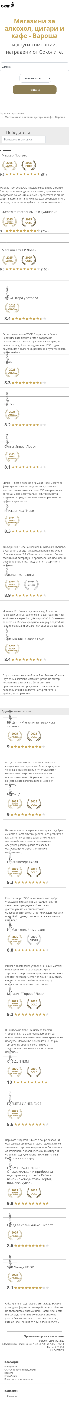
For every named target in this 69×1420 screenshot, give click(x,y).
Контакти (12, 1396)
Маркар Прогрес (14, 155)
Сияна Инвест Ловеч (20, 446)
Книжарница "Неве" (19, 510)
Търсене (34, 89)
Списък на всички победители (20, 1369)
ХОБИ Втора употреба (21, 298)
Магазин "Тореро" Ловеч (26, 994)
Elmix (8, 362)
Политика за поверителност (18, 1379)
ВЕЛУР (9, 404)
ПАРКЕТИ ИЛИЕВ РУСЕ (24, 1103)
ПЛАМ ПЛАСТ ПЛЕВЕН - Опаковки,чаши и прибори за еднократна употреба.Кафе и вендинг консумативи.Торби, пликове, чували (30, 1175)
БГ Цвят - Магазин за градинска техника (31, 724)
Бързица (13, 794)
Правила (8, 1372)
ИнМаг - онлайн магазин (26, 929)
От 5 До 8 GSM (18, 1061)
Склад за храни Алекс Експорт (30, 1225)
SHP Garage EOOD (20, 1267)
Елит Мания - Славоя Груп (24, 639)
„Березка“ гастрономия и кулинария (29, 212)
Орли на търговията (12, 113)
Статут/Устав (10, 1376)
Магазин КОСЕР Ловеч (19, 250)
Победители (10, 1366)
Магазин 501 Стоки (19, 575)
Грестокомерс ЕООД (22, 862)
